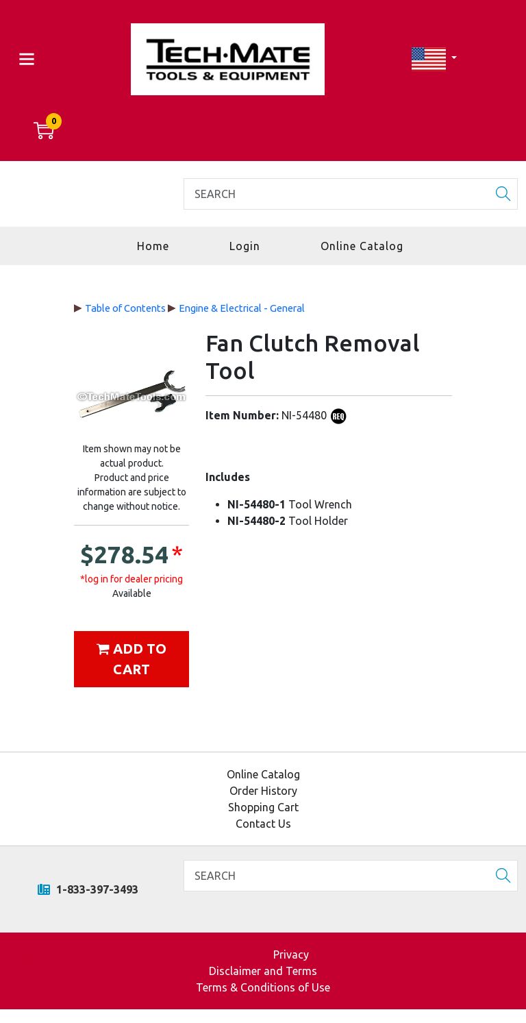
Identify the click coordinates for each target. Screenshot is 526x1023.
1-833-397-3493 (88, 889)
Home (153, 246)
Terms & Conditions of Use (263, 987)
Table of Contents (125, 308)
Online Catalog (362, 246)
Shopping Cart (263, 807)
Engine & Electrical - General (242, 308)
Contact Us (263, 823)
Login (244, 246)
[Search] (351, 194)
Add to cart (131, 659)
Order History (263, 791)
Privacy (291, 954)
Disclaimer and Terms (263, 971)
